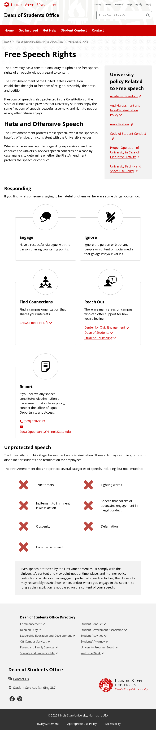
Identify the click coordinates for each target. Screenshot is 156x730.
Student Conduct (74, 30)
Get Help (49, 30)
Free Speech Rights (78, 41)
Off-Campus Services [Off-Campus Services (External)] (33, 641)
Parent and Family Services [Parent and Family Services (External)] (37, 647)
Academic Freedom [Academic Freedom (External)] (124, 96)
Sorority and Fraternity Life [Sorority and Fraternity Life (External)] (37, 653)
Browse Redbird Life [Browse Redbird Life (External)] (34, 323)
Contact (98, 30)
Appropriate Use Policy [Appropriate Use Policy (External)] (82, 724)
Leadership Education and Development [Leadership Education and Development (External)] (46, 636)
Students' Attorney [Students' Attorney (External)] (93, 641)
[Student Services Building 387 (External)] (31, 687)
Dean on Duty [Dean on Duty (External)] (29, 630)
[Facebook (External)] (12, 699)
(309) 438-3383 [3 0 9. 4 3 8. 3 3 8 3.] (34, 421)
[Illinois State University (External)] (30, 4)
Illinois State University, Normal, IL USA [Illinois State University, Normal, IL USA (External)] (83, 715)
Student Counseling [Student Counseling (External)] (98, 338)
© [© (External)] (49, 715)
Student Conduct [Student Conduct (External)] (91, 624)
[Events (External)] (119, 4)
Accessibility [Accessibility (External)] (112, 724)
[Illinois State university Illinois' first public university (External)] (123, 685)
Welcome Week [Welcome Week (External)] (91, 653)
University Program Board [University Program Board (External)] (97, 647)
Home (9, 30)
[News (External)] (108, 4)
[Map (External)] (129, 4)
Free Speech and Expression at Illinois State (39, 41)
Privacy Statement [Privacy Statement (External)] (47, 724)
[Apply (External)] (139, 4)
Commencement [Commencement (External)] (31, 624)
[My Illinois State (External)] (148, 4)
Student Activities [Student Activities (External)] (92, 636)
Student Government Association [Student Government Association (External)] (102, 630)
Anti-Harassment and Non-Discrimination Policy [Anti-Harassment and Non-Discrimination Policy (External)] (125, 110)
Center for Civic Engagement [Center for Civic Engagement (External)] (104, 327)
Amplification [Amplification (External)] (119, 124)
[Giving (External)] (97, 4)
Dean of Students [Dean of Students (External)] (96, 332)
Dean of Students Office (31, 15)
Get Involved (28, 30)
